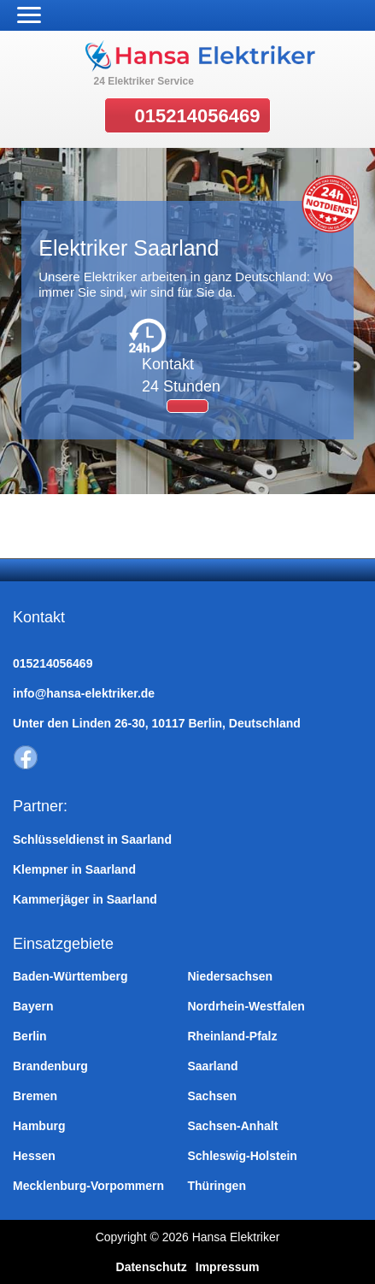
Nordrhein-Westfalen (246, 1006)
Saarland (213, 1066)
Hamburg (39, 1126)
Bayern (33, 1006)
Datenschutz (151, 1267)
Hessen (34, 1156)
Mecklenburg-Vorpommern (88, 1186)
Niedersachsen (230, 976)
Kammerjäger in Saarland (85, 899)
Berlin (30, 1036)
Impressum (228, 1267)
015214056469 (198, 116)
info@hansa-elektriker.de (84, 693)
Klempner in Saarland (74, 869)
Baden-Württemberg (70, 976)
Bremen (35, 1096)
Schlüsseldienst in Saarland (92, 839)
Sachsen (212, 1096)
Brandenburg (50, 1066)
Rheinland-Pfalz (233, 1036)
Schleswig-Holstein (242, 1156)
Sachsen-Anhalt (233, 1126)
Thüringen (217, 1186)
